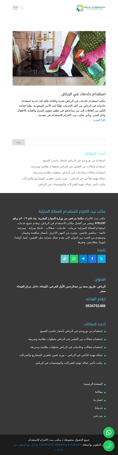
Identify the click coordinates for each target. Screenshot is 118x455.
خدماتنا (99, 408)
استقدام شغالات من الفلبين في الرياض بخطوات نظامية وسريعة (68, 166)
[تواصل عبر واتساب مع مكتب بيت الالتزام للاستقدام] (108, 432)
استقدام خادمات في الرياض (83, 94)
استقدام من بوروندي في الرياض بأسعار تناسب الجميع (74, 160)
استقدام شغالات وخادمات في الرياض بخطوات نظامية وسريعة (69, 172)
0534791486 (95, 306)
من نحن (98, 415)
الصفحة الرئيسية (93, 383)
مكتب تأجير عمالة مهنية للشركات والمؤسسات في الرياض (71, 184)
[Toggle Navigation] (15, 8)
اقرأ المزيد (99, 119)
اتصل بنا (98, 399)
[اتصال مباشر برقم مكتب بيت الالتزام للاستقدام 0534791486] (108, 445)
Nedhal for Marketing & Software (60, 444)
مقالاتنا (99, 391)
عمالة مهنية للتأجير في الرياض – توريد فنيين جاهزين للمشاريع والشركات (64, 178)
